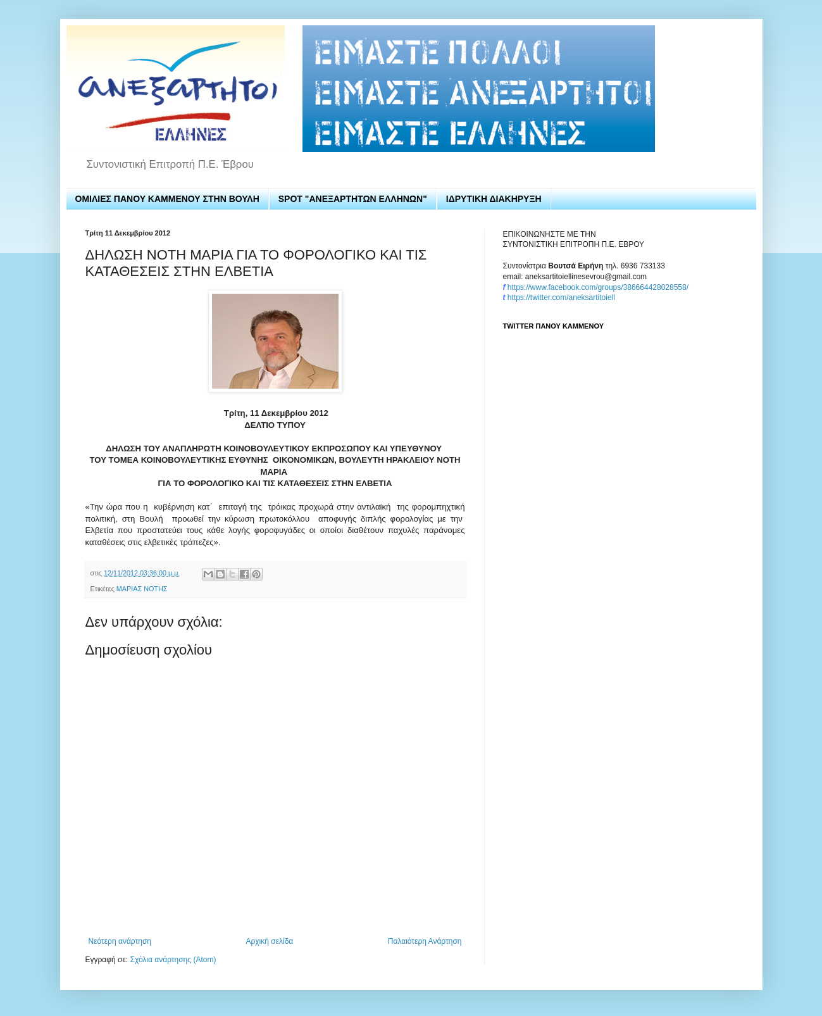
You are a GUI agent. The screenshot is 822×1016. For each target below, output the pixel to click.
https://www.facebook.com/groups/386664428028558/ (598, 287)
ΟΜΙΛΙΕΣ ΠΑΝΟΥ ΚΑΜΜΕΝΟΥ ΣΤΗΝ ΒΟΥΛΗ (167, 199)
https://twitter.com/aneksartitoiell (561, 297)
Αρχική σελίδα (269, 941)
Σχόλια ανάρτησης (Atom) (173, 959)
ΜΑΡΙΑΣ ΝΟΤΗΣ (142, 589)
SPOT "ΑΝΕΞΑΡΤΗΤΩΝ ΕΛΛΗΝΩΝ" (352, 199)
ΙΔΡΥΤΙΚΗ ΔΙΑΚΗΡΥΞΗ (494, 199)
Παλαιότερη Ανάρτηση (425, 941)
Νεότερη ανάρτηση (120, 941)
